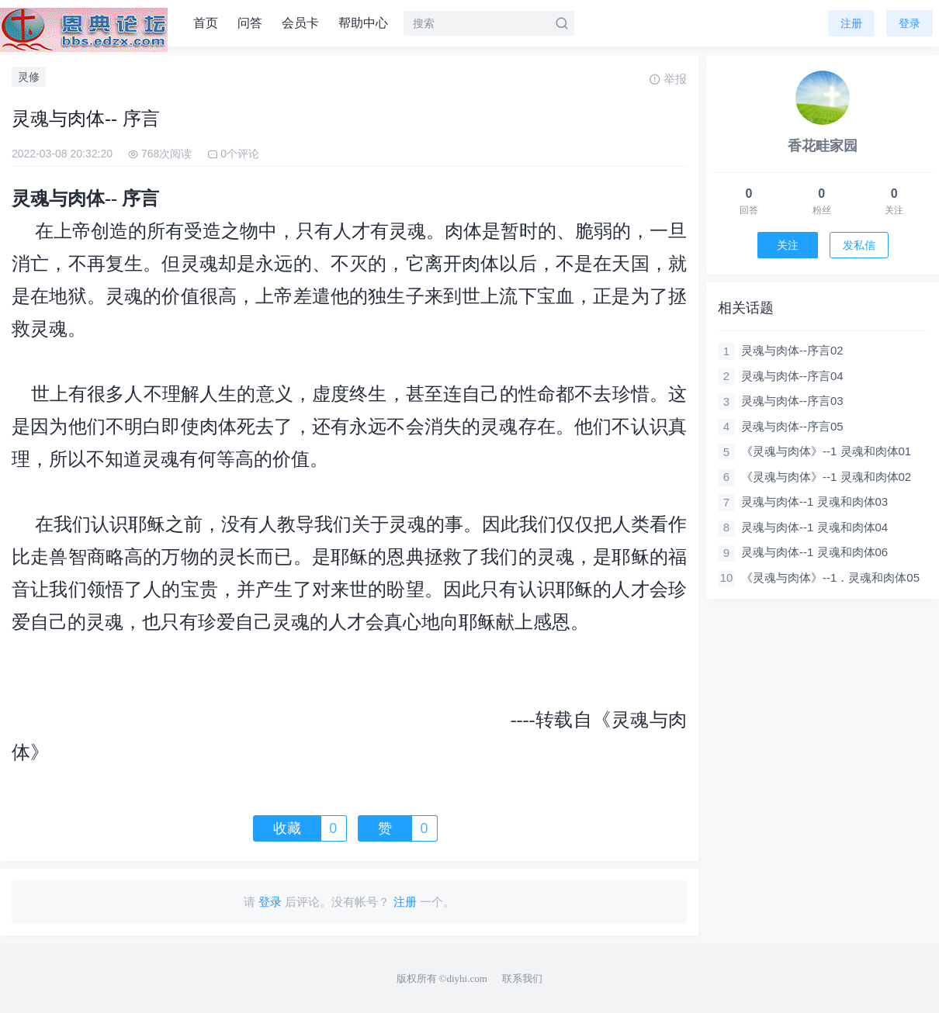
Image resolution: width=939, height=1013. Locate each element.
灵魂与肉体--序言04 (792, 375)
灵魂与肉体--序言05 (792, 426)
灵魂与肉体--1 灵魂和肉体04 (814, 527)
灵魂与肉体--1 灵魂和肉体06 (814, 551)
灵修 (29, 77)
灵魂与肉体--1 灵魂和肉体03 (814, 501)
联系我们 (522, 978)
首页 (205, 22)
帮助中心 (363, 22)
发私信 (859, 245)
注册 (851, 23)
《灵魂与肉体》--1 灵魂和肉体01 (826, 451)
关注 (788, 245)
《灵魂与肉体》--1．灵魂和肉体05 (830, 577)
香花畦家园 (823, 146)
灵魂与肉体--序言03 (792, 400)
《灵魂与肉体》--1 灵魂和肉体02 (826, 476)
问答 (249, 22)
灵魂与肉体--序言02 (792, 350)
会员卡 (300, 22)
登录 (909, 23)
